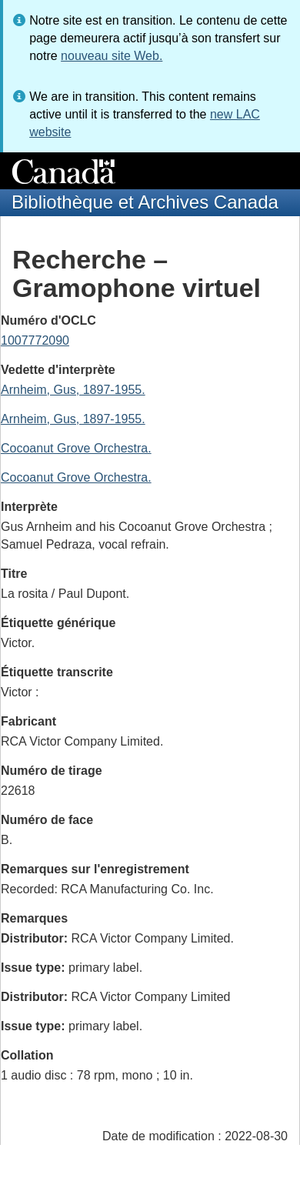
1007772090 (35, 340)
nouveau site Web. (111, 55)
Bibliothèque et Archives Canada (145, 202)
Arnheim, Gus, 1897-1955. (73, 389)
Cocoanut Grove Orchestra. (76, 448)
